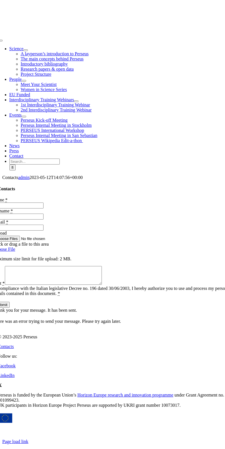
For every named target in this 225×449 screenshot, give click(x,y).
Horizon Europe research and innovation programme (125, 398)
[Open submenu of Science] (25, 50)
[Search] (12, 167)
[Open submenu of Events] (24, 116)
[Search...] (34, 162)
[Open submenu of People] (24, 81)
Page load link (15, 444)
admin (24, 177)
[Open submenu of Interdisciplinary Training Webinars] (76, 101)
